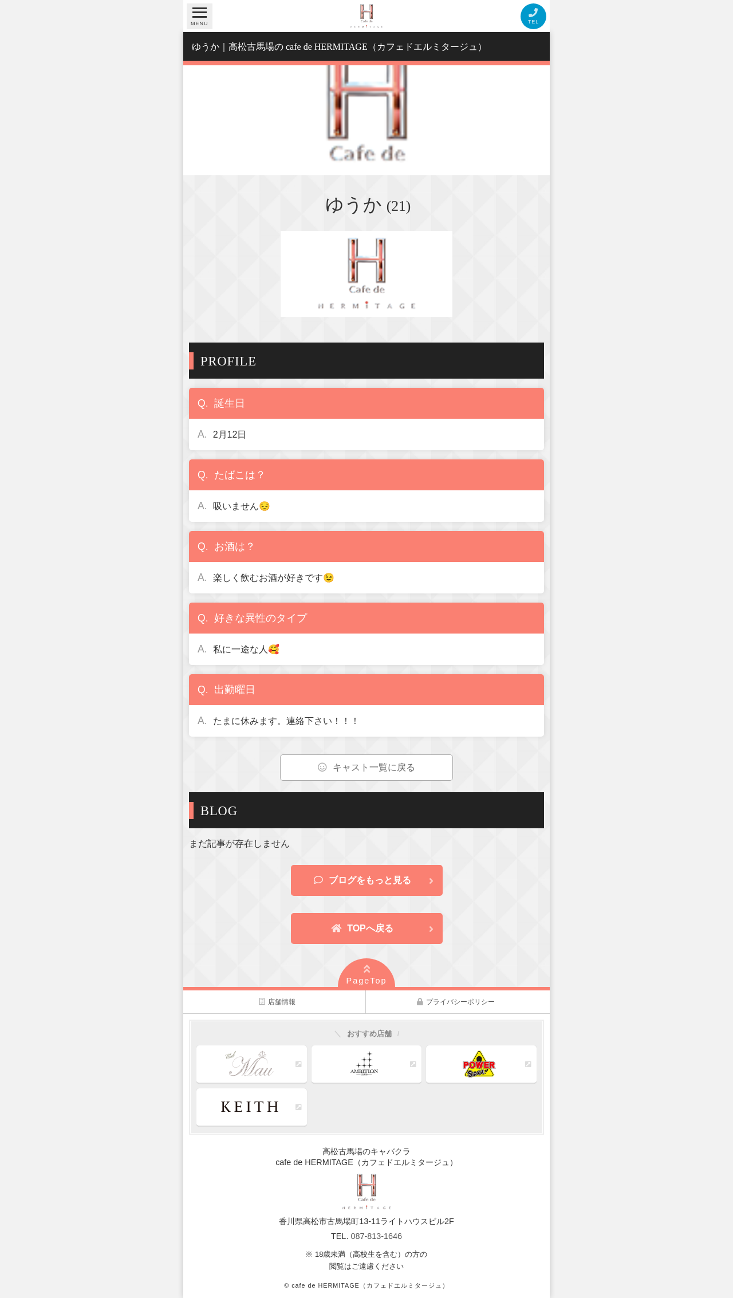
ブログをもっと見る (362, 880)
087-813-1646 (376, 1236)
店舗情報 (277, 1002)
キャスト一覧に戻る (366, 767)
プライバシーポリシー (456, 1002)
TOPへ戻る (362, 928)
